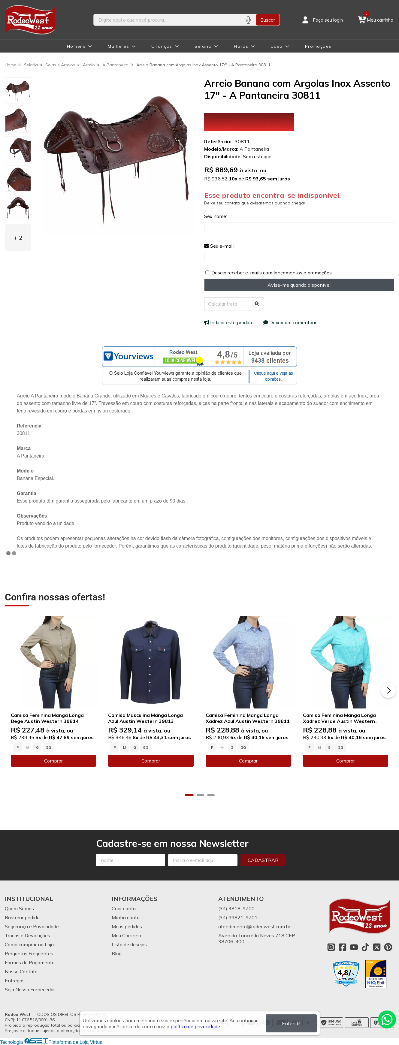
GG (48, 747)
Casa (277, 46)
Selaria (203, 46)
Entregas (15, 980)
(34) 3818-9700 (236, 908)
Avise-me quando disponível (299, 285)
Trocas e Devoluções (27, 935)
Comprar (53, 761)
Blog (117, 953)
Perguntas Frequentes (29, 953)
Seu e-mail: (219, 246)
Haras (241, 46)
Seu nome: (215, 216)
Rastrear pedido (22, 917)
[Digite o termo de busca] (167, 20)
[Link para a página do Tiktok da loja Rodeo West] (365, 947)
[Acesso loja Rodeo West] (322, 20)
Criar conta (124, 908)
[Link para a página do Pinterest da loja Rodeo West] (388, 947)
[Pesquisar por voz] (248, 20)
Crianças (161, 46)
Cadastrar (263, 860)
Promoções (318, 46)
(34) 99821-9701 (238, 917)
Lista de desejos (129, 944)
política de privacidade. (196, 1026)
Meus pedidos (127, 926)
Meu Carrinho (126, 935)
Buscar (267, 20)
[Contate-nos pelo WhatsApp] (387, 1019)
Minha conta (126, 917)
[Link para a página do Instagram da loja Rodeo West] (331, 947)
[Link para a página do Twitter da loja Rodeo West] (377, 947)
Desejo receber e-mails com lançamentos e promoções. (272, 273)
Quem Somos (19, 908)
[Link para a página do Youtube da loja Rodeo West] (354, 947)
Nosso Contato (21, 971)
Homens (76, 46)
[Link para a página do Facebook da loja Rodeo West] (342, 947)
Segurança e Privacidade (32, 926)
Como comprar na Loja (29, 944)
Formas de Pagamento (30, 962)
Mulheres (118, 46)
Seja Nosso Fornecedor (30, 989)
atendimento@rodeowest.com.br (254, 926)
